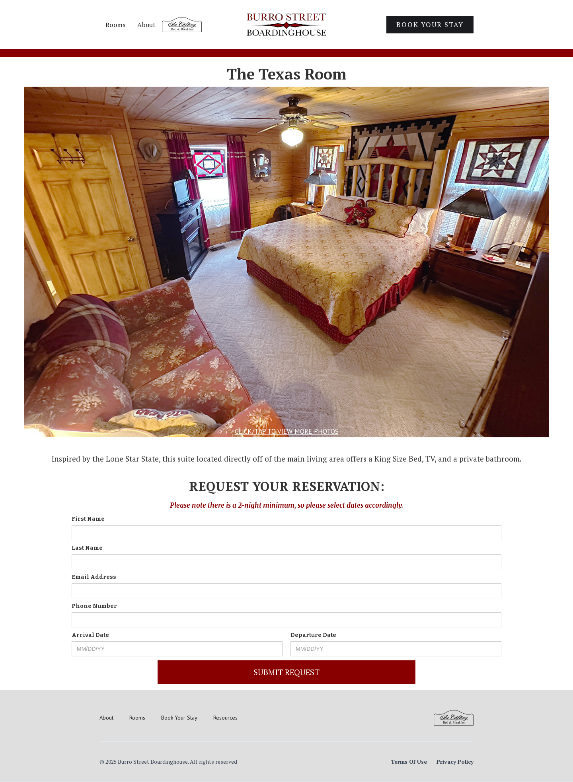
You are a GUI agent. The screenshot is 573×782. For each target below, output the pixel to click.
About (146, 24)
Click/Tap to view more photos (287, 431)
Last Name (87, 548)
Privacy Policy (455, 761)
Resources (225, 717)
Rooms (115, 24)
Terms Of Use (409, 761)
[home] (286, 25)
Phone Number (94, 606)
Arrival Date (90, 635)
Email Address (94, 577)
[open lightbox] (286, 262)
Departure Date (313, 635)
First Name (88, 519)
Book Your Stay (430, 24)
